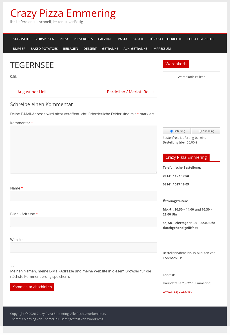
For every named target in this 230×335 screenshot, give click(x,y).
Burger (19, 48)
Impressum (162, 48)
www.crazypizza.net (177, 291)
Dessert (90, 48)
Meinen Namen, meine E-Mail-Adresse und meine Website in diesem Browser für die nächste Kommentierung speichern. (80, 274)
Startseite (21, 39)
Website (17, 239)
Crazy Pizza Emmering (63, 13)
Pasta (123, 39)
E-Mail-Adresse (24, 213)
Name (16, 188)
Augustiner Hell (29, 91)
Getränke (110, 48)
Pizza (64, 39)
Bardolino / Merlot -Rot (131, 91)
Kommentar (21, 122)
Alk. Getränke (135, 48)
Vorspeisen (44, 39)
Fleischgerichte (201, 39)
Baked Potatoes (44, 48)
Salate (138, 39)
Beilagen (70, 48)
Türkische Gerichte (165, 39)
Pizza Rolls (83, 39)
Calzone (105, 39)
